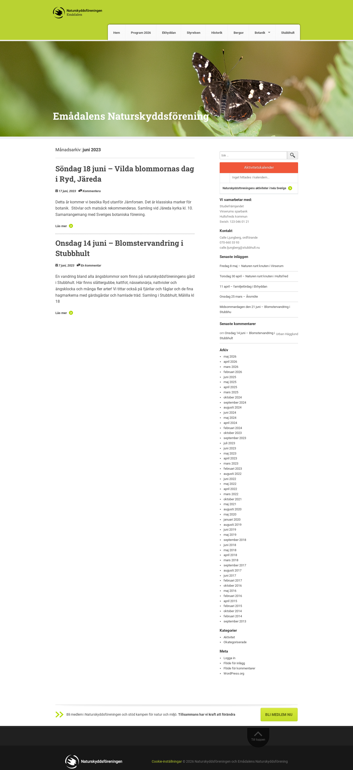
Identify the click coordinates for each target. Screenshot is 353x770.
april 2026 (230, 361)
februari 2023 (233, 468)
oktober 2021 (233, 499)
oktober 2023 (233, 433)
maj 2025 (230, 382)
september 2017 (235, 565)
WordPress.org (234, 673)
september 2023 (235, 438)
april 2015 (230, 601)
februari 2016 (233, 596)
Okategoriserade (235, 642)
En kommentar (91, 265)
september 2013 (235, 621)
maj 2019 (230, 535)
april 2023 (230, 458)
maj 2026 (230, 356)
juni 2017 (230, 575)
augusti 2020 (232, 509)
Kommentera (92, 191)
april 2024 (230, 423)
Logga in (229, 658)
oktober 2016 (233, 585)
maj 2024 (230, 418)
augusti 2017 (232, 570)
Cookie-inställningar (167, 761)
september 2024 (235, 402)
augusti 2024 (232, 407)
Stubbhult (287, 33)
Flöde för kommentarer (239, 668)
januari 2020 (232, 519)
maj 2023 (230, 453)
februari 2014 (233, 616)
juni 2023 (230, 448)
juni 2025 (230, 377)
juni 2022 (230, 479)
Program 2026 (141, 33)
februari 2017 (233, 580)
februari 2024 (233, 428)
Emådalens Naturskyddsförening (131, 115)
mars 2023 (231, 463)
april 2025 (230, 387)
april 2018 (230, 555)
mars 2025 (231, 392)
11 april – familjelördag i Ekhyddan (243, 286)
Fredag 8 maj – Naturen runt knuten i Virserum (251, 266)
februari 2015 (233, 606)
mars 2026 (231, 367)
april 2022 (230, 489)
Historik (216, 33)
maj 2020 (230, 514)
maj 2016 (230, 591)
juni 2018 (230, 545)
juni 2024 (230, 412)
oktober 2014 (233, 611)
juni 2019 (230, 529)
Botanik (260, 33)
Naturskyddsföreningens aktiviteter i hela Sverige (254, 188)
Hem (116, 33)
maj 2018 (230, 550)
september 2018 (235, 540)
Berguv (239, 33)
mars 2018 (231, 560)
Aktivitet (229, 637)
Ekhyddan (169, 33)
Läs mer (61, 226)
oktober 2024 (233, 397)
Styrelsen (193, 33)
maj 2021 (230, 504)
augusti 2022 (232, 474)
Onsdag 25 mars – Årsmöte (239, 296)
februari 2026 (233, 372)
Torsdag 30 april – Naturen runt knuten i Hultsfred (254, 276)
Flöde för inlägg (234, 663)
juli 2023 (229, 443)
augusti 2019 (232, 524)
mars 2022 (231, 494)
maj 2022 (230, 484)
